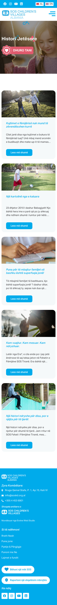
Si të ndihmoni (10, 529)
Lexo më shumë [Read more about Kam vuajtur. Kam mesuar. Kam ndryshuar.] (19, 372)
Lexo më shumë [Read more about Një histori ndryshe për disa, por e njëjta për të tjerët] (19, 445)
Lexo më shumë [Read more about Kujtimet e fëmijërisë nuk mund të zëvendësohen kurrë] (19, 152)
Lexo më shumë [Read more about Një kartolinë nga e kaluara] (19, 225)
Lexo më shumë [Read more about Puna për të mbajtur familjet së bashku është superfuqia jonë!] (19, 298)
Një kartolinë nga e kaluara (22, 196)
